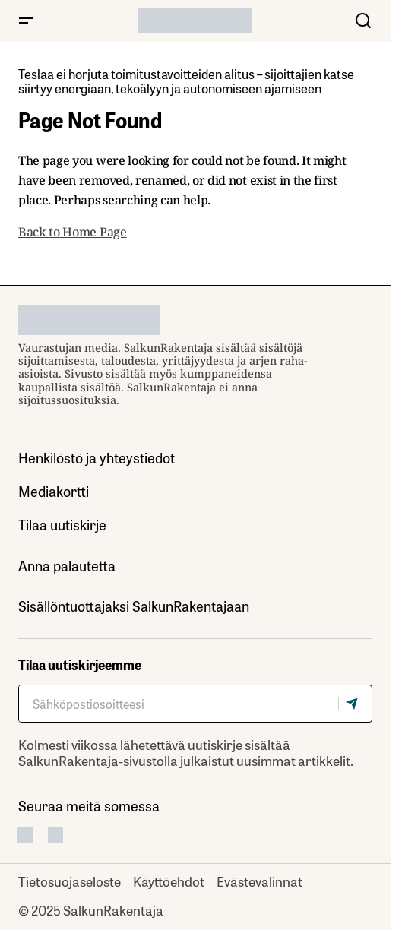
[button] (26, 21)
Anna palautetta (67, 565)
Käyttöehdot (168, 880)
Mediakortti (53, 491)
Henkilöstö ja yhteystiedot (96, 458)
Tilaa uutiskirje (62, 524)
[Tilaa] (355, 703)
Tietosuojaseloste (69, 880)
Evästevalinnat (259, 880)
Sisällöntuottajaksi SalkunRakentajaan (133, 606)
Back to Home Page (72, 231)
